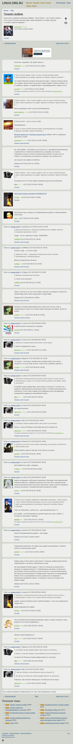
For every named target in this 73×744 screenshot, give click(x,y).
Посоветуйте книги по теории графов (22, 713)
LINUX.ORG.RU (12, 3)
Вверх (68, 733)
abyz (15, 218)
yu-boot (16, 315)
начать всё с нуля (62, 43)
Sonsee (16, 197)
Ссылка (6, 38)
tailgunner (17, 350)
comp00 (17, 89)
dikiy (15, 184)
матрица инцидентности (38, 134)
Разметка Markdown (25, 733)
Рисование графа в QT (52, 710)
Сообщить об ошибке (8, 735)
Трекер (28, 6)
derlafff (16, 552)
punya (16, 490)
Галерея (36, 3)
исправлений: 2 (57, 522)
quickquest (17, 140)
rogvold (16, 330)
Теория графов (13, 14)
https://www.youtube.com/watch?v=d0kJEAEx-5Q (30, 193)
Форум (48, 3)
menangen (17, 27)
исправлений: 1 (57, 91)
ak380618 (17, 239)
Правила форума (14, 733)
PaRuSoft (17, 66)
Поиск (34, 6)
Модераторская (10, 43)
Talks (12, 10)
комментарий (15, 227)
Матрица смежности (21, 134)
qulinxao (17, 519)
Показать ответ (19, 143)
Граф (11, 723)
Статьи (42, 3)
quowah (16, 454)
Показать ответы (19, 317)
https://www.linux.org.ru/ (8, 737)
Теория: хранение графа (18, 705)
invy (15, 638)
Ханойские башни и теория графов (57, 705)
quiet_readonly (19, 112)
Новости (29, 3)
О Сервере (5, 733)
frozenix (16, 625)
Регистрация (61, 3)
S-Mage (16, 264)
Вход (69, 3)
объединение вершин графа (54, 723)
